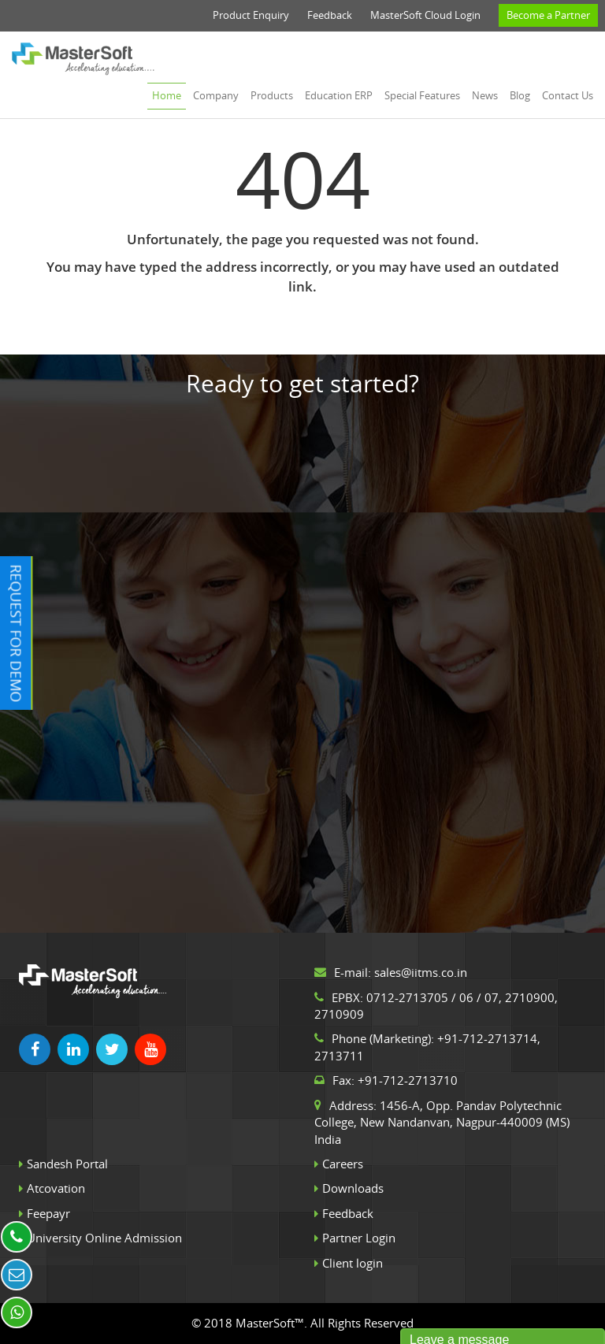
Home (166, 95)
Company (216, 95)
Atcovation (56, 1188)
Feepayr (48, 1213)
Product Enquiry (251, 15)
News (485, 95)
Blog (520, 95)
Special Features (422, 95)
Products (272, 95)
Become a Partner (548, 15)
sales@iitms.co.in (420, 972)
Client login (352, 1263)
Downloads (353, 1188)
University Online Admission (104, 1238)
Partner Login (358, 1238)
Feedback (329, 15)
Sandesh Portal (67, 1163)
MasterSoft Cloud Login (425, 15)
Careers (342, 1163)
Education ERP (339, 95)
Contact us (567, 95)
